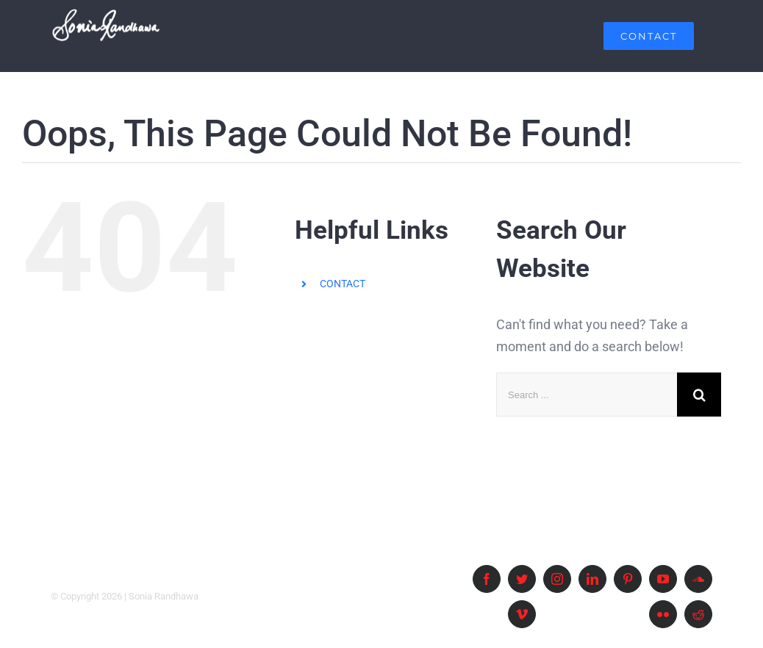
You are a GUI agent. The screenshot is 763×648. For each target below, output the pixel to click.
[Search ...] (586, 395)
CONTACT (342, 283)
